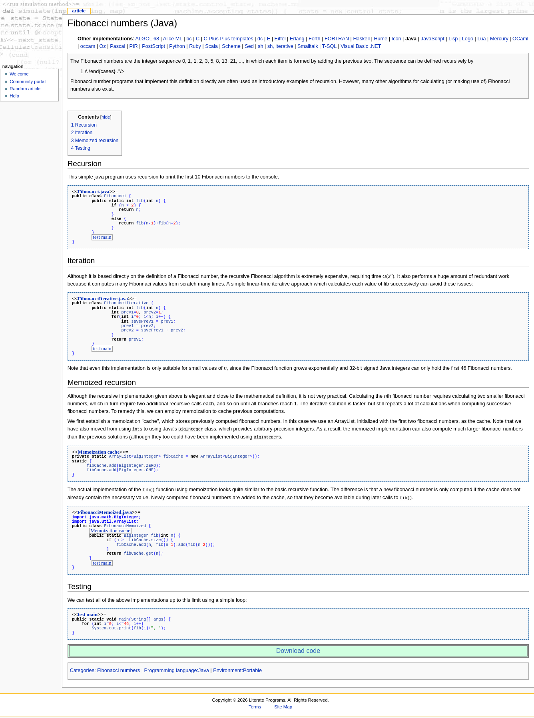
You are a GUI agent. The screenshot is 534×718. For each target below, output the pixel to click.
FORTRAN (337, 39)
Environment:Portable (237, 667)
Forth (315, 39)
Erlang (297, 39)
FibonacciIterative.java (103, 298)
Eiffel (280, 39)
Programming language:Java (176, 667)
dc (260, 39)
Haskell (361, 39)
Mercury (499, 39)
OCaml (520, 39)
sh (260, 46)
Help (14, 95)
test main (102, 237)
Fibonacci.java (93, 191)
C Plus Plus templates (228, 39)
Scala (211, 46)
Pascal (117, 46)
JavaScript (432, 39)
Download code (298, 647)
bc (188, 39)
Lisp (453, 39)
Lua (481, 39)
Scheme (231, 46)
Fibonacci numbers (118, 667)
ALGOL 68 (147, 39)
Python (177, 46)
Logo (467, 39)
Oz (103, 46)
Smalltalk (307, 46)
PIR (134, 46)
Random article (25, 88)
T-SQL (329, 46)
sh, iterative (280, 46)
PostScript (153, 46)
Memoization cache (99, 450)
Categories (82, 667)
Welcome (19, 73)
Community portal (28, 81)
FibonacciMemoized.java (105, 510)
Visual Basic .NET (361, 46)
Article (79, 10)
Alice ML (172, 39)
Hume (380, 39)
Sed (249, 46)
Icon (396, 39)
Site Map (283, 703)
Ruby (195, 46)
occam (87, 46)
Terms (255, 703)
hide (106, 117)
